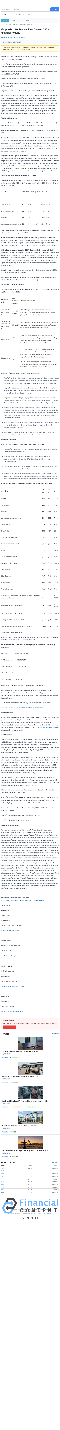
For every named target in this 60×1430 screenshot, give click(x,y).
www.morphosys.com (48, 727)
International (22, 24)
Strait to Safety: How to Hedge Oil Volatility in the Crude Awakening (25, 1151)
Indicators (30, 14)
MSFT (2, 1184)
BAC (2, 1176)
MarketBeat (6, 1057)
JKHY (20, 1057)
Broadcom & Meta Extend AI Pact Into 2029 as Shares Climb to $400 (25, 1101)
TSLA (2, 1192)
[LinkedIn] (32, 1218)
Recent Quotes (6, 14)
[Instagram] (36, 1218)
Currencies (15, 24)
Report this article (9, 1027)
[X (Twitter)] (23, 1218)
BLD (14, 1082)
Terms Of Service (46, 1213)
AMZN (2, 1168)
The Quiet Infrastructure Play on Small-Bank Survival (20, 1051)
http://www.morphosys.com (48, 693)
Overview (5, 24)
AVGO (28, 1107)
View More (55, 1034)
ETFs (20, 20)
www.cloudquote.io (43, 1209)
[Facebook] (28, 1218)
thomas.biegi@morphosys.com (11, 930)
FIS (14, 1057)
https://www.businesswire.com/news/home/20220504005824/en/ (23, 900)
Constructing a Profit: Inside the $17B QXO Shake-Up (20, 1076)
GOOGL (31, 1107)
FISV (17, 1057)
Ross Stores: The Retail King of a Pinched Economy (19, 1126)
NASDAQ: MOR (23, 91)
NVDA (2, 1187)
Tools (27, 20)
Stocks (13, 20)
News (10, 24)
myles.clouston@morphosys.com (12, 1011)
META (34, 1107)
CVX (14, 1156)
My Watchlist (19, 14)
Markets (5, 20)
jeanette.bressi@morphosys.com (11, 956)
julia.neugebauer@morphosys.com (12, 986)
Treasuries (29, 24)
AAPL (2, 1171)
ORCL (2, 1190)
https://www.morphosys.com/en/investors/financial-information (22, 708)
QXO (17, 1082)
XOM (17, 1156)
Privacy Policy (35, 1213)
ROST (15, 1131)
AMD (2, 1173)
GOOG (3, 1179)
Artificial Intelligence (17, 1107)
